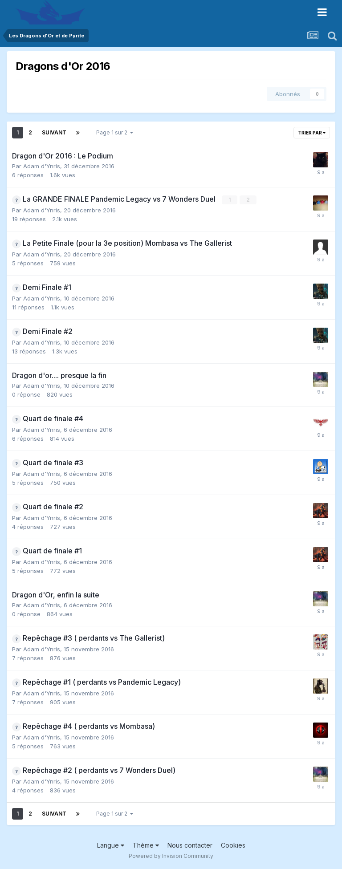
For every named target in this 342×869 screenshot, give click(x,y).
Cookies (233, 845)
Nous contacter (189, 845)
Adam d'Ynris (41, 166)
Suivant (54, 132)
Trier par (312, 132)
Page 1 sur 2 (114, 132)
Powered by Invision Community (171, 856)
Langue (110, 845)
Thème (146, 845)
